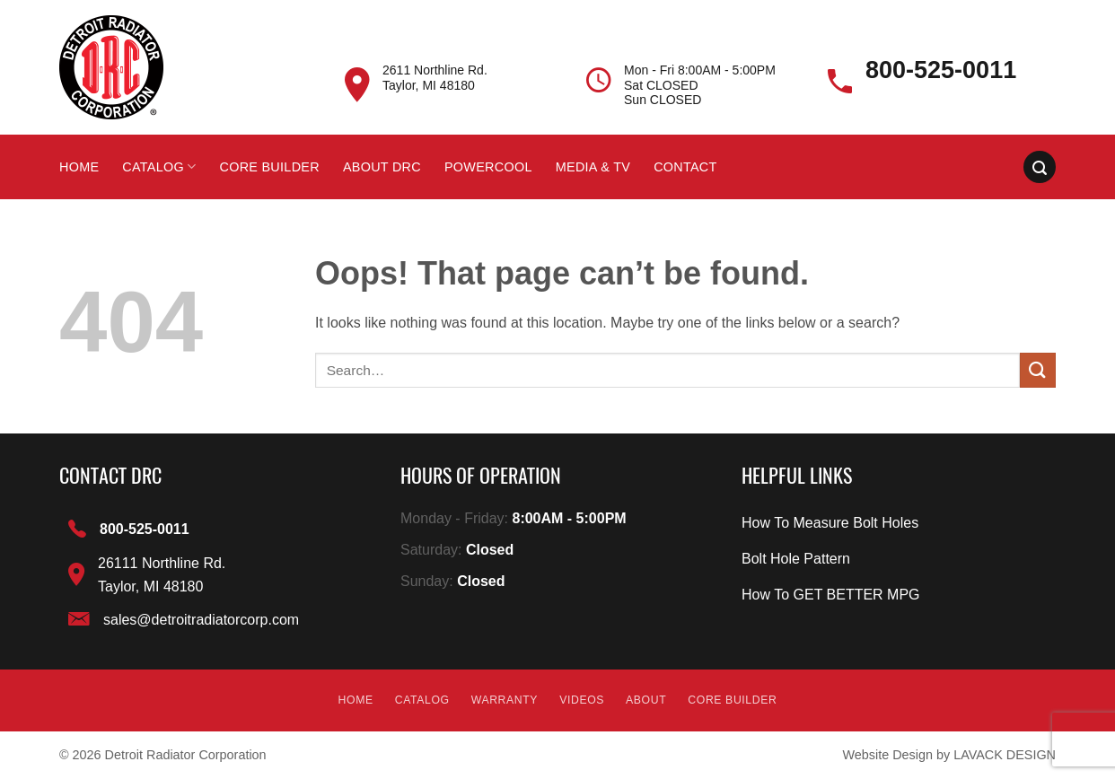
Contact (685, 167)
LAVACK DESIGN (1004, 755)
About (646, 700)
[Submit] (1038, 370)
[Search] (1039, 167)
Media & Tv (593, 167)
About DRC (382, 167)
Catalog (159, 166)
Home (79, 167)
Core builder (269, 167)
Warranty (504, 700)
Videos (581, 700)
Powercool (488, 167)
